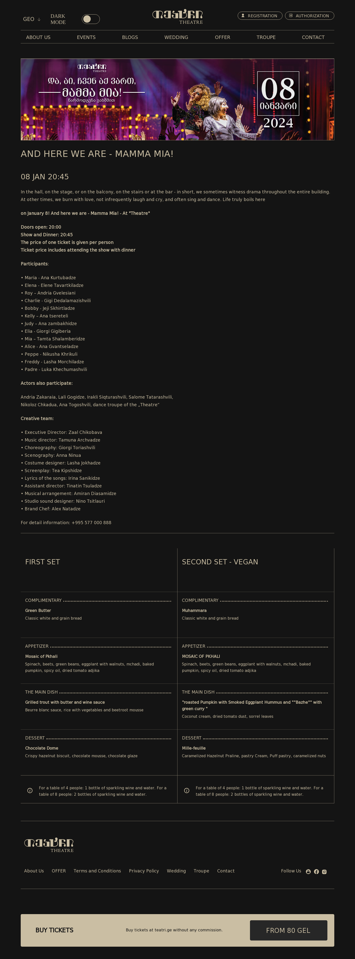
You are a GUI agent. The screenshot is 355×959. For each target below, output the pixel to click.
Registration (259, 16)
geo (32, 19)
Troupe (201, 871)
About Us (34, 871)
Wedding (176, 871)
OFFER (59, 871)
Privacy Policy (144, 871)
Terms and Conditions (97, 871)
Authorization (309, 16)
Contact (226, 871)
